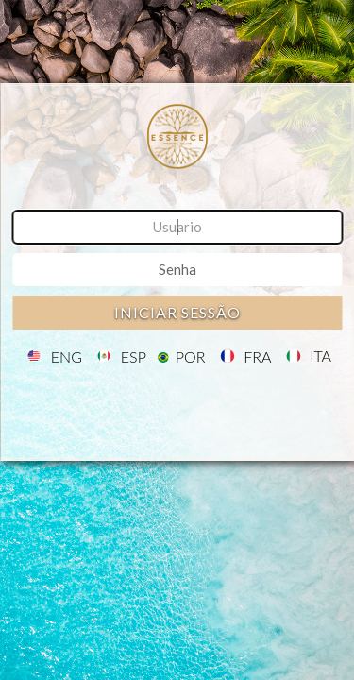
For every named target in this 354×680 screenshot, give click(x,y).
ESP (133, 357)
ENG (66, 357)
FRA (257, 357)
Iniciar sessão (177, 312)
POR (191, 357)
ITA (320, 356)
